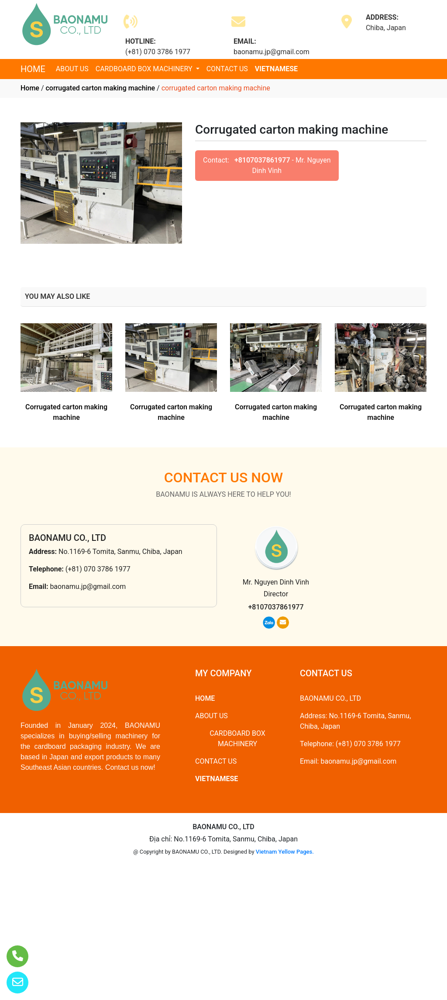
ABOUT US (72, 69)
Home (30, 88)
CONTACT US (227, 69)
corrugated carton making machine (100, 88)
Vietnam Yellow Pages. (285, 851)
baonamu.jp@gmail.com (88, 586)
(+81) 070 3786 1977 (98, 569)
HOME (33, 69)
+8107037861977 (262, 160)
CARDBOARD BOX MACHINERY (145, 69)
